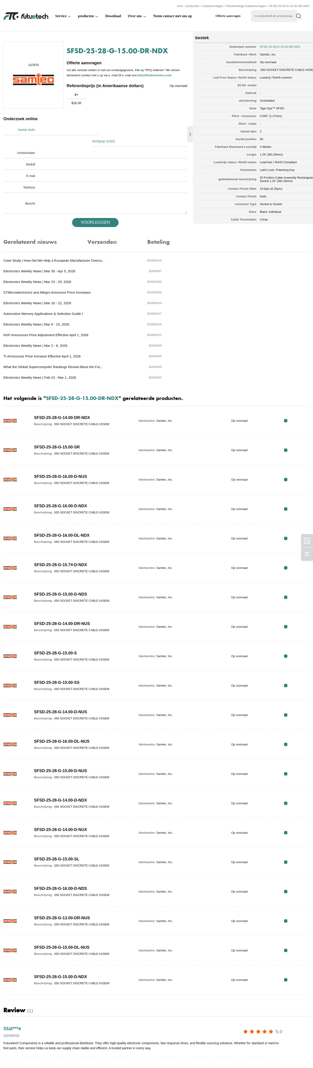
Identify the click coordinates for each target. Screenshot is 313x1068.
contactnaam (26, 140)
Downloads (229, 1055)
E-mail (30, 163)
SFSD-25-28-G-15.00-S (55, 585)
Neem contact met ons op (172, 15)
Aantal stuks (26, 129)
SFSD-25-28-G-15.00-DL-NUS (62, 879)
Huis (180, 5)
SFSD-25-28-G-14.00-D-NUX (60, 762)
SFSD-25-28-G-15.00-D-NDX (60, 909)
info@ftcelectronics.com (90, 76)
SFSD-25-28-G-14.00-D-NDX (60, 732)
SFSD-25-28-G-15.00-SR (57, 379)
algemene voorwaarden (22, 1055)
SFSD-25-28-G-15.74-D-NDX (60, 497)
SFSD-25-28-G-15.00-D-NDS (60, 526)
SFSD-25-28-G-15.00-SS (57, 615)
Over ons (135, 15)
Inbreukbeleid (62, 1055)
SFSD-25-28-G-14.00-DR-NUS (62, 556)
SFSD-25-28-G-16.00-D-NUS (60, 409)
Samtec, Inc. (253, 53)
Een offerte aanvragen (100, 1055)
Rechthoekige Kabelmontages (246, 5)
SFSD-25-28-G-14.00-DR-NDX (62, 350)
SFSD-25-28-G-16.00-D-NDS (60, 821)
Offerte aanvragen (228, 15)
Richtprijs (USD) (105, 129)
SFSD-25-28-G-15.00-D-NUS (60, 703)
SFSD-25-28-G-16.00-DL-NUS (62, 673)
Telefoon (29, 175)
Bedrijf (30, 152)
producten (192, 5)
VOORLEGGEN (90, 210)
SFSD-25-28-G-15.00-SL (56, 791)
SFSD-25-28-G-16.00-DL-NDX (62, 467)
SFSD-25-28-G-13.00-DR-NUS (62, 850)
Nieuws (205, 1055)
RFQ (295, 352)
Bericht (30, 191)
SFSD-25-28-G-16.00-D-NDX (60, 438)
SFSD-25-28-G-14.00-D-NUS (60, 644)
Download (113, 15)
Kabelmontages (213, 5)
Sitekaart (255, 1055)
